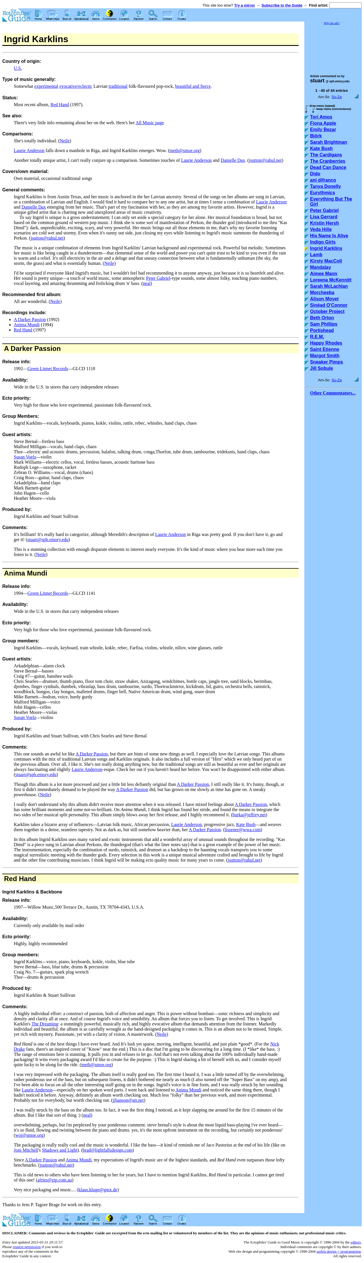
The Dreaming (45, 1023)
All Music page (150, 122)
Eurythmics (322, 192)
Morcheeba (322, 292)
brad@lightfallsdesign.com (107, 1150)
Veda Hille (321, 229)
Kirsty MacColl (326, 261)
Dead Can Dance (328, 167)
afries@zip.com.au (54, 1179)
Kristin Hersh (324, 223)
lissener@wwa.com (242, 829)
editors (356, 1242)
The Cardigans (326, 154)
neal (147, 283)
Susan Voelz (25, 456)
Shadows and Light (59, 1150)
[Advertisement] (333, 47)
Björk (316, 135)
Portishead (322, 330)
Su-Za (337, 97)
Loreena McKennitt (330, 279)
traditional (118, 86)
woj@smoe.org (29, 1135)
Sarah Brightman (328, 142)
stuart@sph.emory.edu (47, 539)
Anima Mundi (27, 324)
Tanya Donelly (325, 186)
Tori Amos (321, 116)
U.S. (18, 68)
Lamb (316, 254)
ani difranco (323, 180)
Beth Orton (322, 317)
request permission (27, 1247)
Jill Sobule (321, 368)
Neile (65, 140)
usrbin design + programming (338, 1251)
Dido (315, 173)
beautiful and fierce (193, 86)
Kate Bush (245, 824)
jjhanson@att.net (128, 1100)
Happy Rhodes (326, 343)
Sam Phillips (323, 324)
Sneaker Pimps (326, 362)
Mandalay (320, 267)
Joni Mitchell (26, 1150)
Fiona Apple (323, 123)
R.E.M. (317, 336)
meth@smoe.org (185, 150)
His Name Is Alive (329, 235)
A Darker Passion (30, 319)
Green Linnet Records (48, 368)
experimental (46, 86)
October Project (327, 311)
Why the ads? (331, 23)
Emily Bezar (323, 129)
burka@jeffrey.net (249, 814)
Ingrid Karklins (326, 248)
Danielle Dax (233, 160)
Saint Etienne (324, 349)
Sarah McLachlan (329, 286)
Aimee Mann (323, 273)
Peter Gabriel (158, 278)
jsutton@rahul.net (265, 160)
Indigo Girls (323, 242)
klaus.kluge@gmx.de (97, 1189)
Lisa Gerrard (323, 216)
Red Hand (59, 104)
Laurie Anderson (29, 150)
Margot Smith (324, 355)
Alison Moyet (324, 298)
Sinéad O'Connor (328, 305)
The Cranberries (327, 161)
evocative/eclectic (75, 86)
